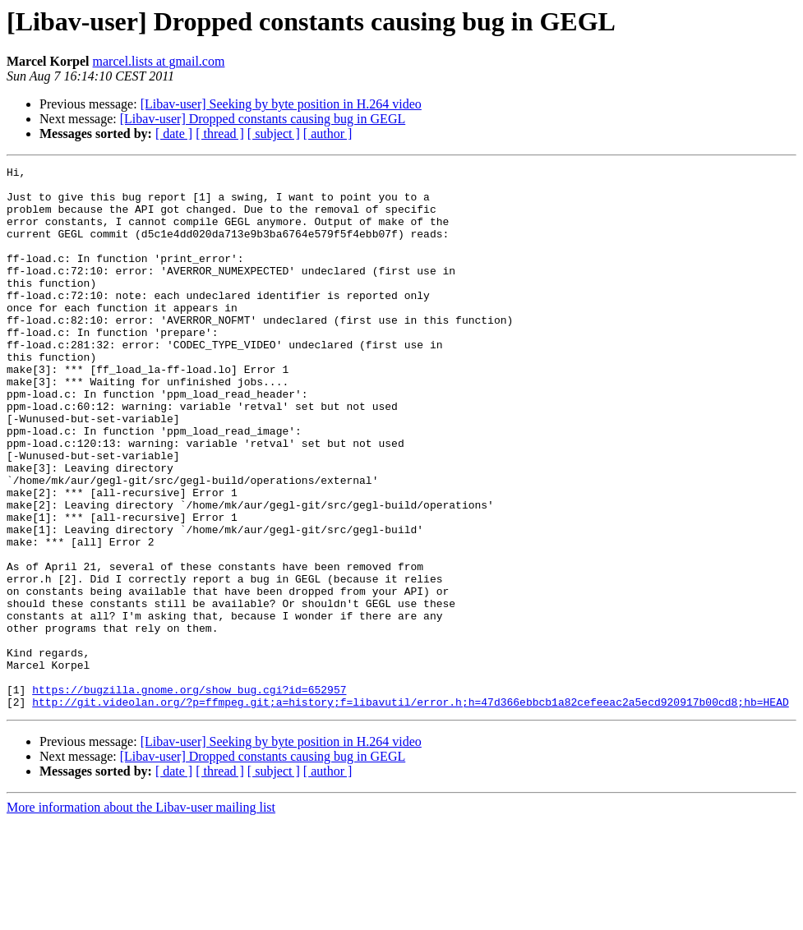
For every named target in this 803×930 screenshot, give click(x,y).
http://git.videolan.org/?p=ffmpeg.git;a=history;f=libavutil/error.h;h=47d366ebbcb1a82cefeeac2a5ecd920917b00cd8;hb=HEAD (410, 810)
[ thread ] (220, 133)
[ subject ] (273, 133)
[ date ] (173, 133)
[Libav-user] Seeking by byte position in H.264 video (281, 104)
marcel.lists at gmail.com (159, 61)
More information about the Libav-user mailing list (141, 916)
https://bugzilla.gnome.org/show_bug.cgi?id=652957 (189, 795)
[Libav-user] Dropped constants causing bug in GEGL (262, 119)
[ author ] (328, 133)
